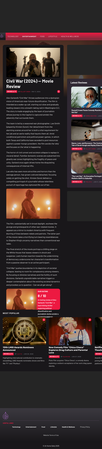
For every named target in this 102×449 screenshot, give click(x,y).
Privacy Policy (85, 427)
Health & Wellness (70, 36)
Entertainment (29, 36)
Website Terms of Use (51, 435)
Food (42, 36)
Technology (13, 36)
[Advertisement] (51, 16)
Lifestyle (52, 36)
